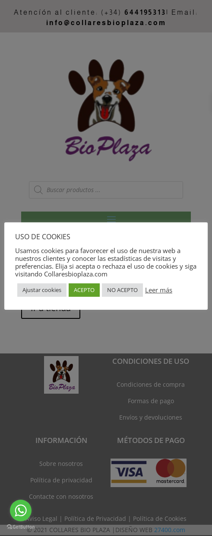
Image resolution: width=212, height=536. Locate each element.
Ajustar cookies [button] (41, 290)
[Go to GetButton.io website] (21, 527)
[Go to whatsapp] (21, 510)
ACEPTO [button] (84, 290)
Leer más (158, 290)
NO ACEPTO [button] (122, 290)
